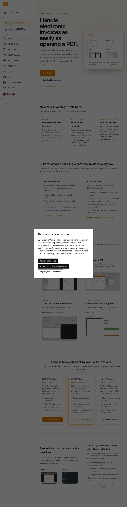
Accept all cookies (48, 261)
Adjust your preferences (50, 271)
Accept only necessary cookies (53, 266)
